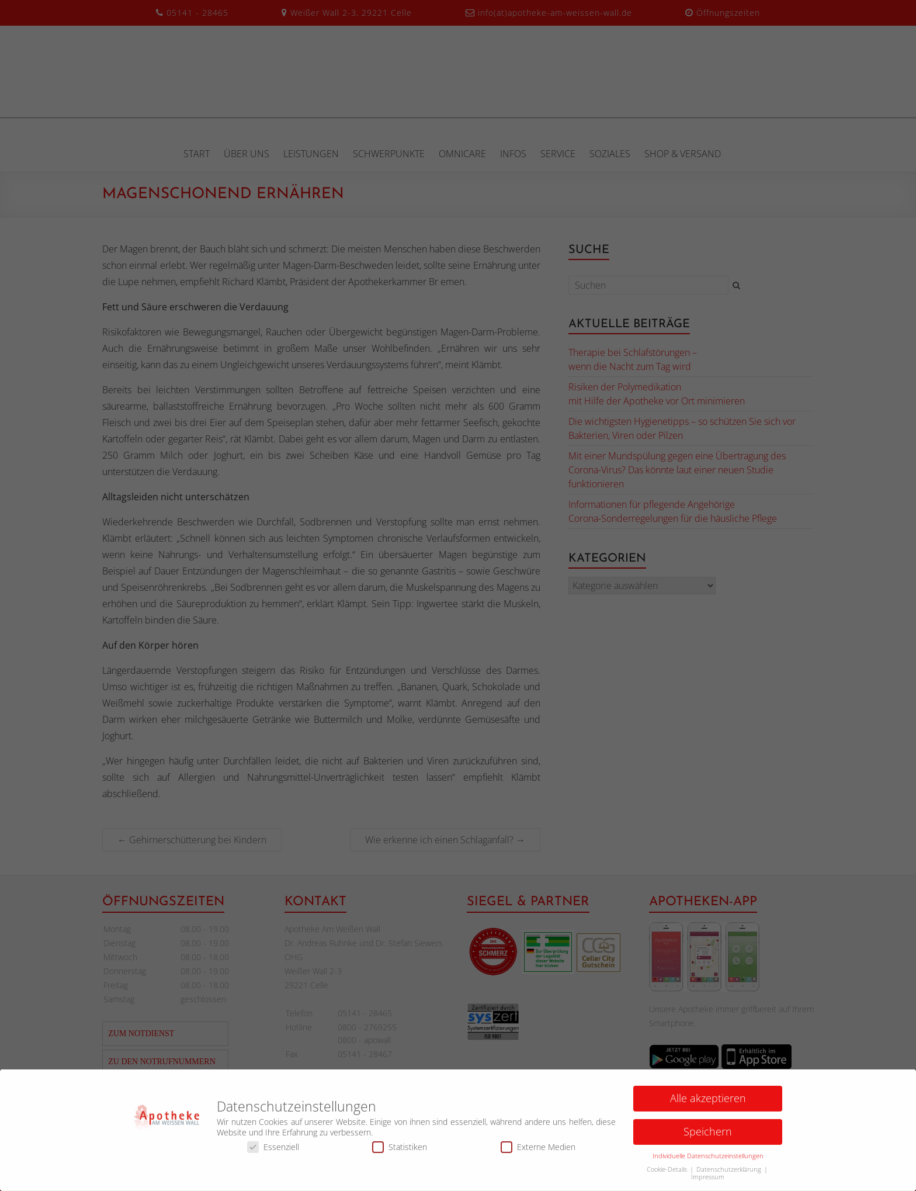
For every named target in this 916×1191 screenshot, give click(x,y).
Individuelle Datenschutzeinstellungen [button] (708, 1159)
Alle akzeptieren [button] (708, 1102)
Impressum (707, 1180)
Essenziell (273, 1150)
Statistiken (399, 1150)
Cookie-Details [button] (668, 1173)
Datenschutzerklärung (729, 1173)
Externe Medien (538, 1150)
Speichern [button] (707, 1135)
